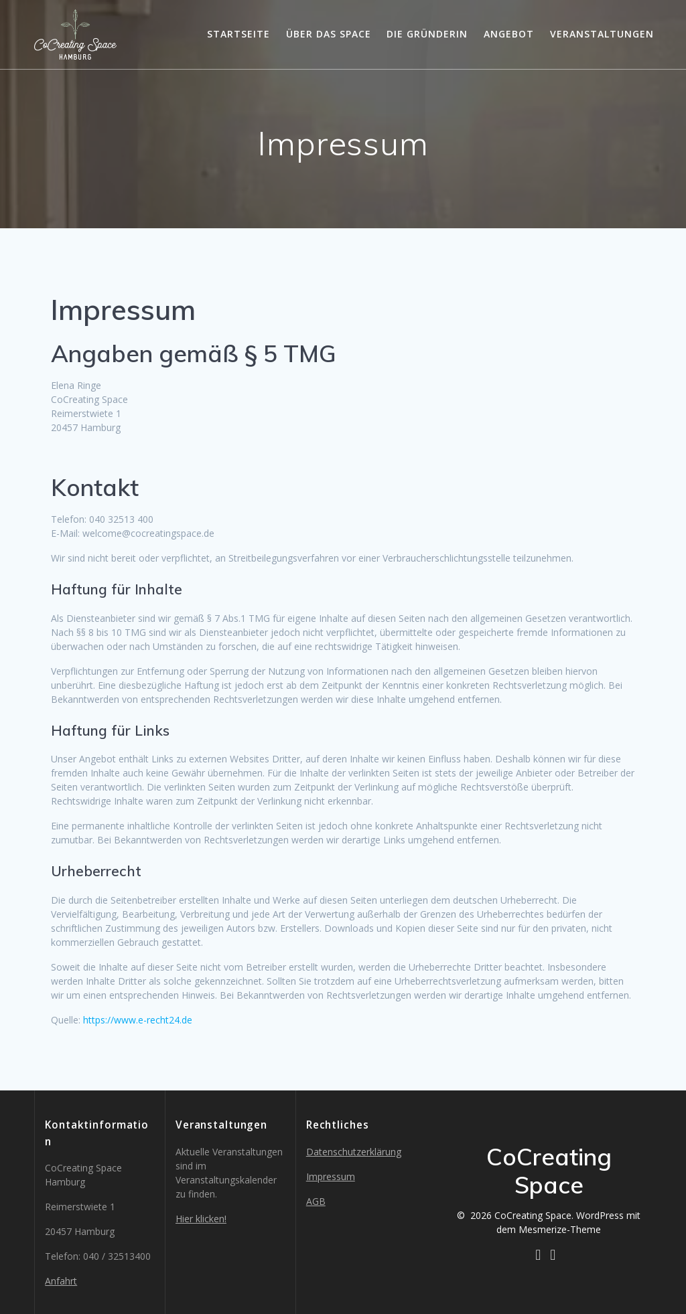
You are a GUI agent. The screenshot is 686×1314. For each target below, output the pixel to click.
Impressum (330, 1176)
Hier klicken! (201, 1218)
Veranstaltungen (602, 33)
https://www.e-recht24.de (137, 1019)
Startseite (238, 33)
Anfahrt (61, 1281)
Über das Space (328, 33)
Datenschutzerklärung (353, 1151)
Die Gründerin (427, 33)
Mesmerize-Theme (560, 1229)
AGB (316, 1201)
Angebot (509, 33)
